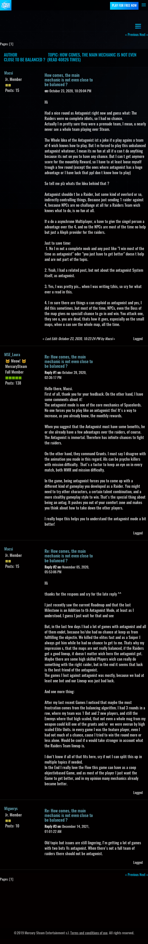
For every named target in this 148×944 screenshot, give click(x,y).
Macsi (8, 73)
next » (143, 35)
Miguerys (11, 809)
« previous (132, 35)
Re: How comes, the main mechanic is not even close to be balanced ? (69, 362)
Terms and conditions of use (89, 933)
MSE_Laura (12, 355)
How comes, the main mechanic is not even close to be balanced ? (69, 80)
